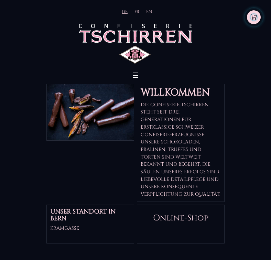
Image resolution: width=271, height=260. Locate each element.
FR (136, 11)
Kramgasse (64, 228)
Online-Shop (180, 218)
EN (149, 11)
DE (125, 11)
